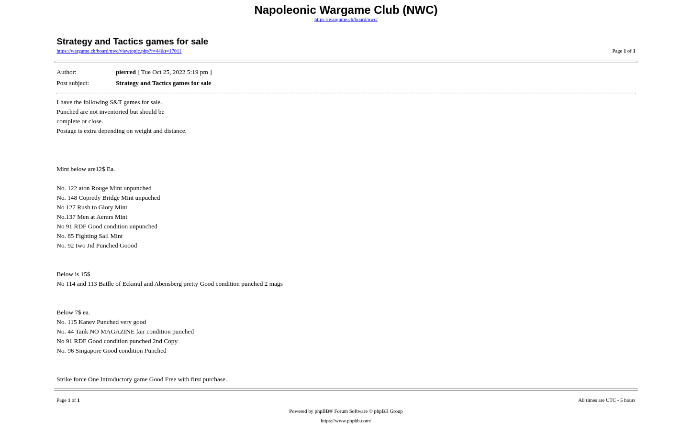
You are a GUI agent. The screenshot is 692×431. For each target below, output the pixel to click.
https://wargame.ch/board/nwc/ (346, 19)
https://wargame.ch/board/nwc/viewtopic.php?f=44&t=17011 (118, 51)
